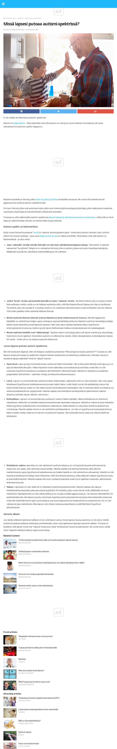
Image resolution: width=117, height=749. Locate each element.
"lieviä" (36, 232)
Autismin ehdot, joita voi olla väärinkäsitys (36, 586)
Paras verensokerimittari (29, 744)
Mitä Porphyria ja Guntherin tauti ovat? (34, 682)
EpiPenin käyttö (25, 732)
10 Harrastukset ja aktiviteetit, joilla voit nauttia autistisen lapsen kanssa (48, 540)
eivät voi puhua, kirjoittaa (46, 199)
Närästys (22, 659)
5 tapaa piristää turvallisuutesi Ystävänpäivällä (38, 648)
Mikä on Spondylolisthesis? (30, 721)
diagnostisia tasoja (48, 236)
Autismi (20, 18)
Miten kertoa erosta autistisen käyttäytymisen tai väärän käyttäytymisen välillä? (51, 563)
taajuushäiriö (19, 123)
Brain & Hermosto (9, 18)
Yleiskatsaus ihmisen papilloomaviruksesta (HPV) (39, 698)
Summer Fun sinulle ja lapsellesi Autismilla (36, 574)
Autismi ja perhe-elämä (33, 18)
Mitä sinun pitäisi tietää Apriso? (31, 670)
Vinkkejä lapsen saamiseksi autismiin (34, 551)
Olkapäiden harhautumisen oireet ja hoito (36, 636)
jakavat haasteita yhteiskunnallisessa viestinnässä (72, 217)
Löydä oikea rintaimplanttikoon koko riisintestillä (38, 709)
